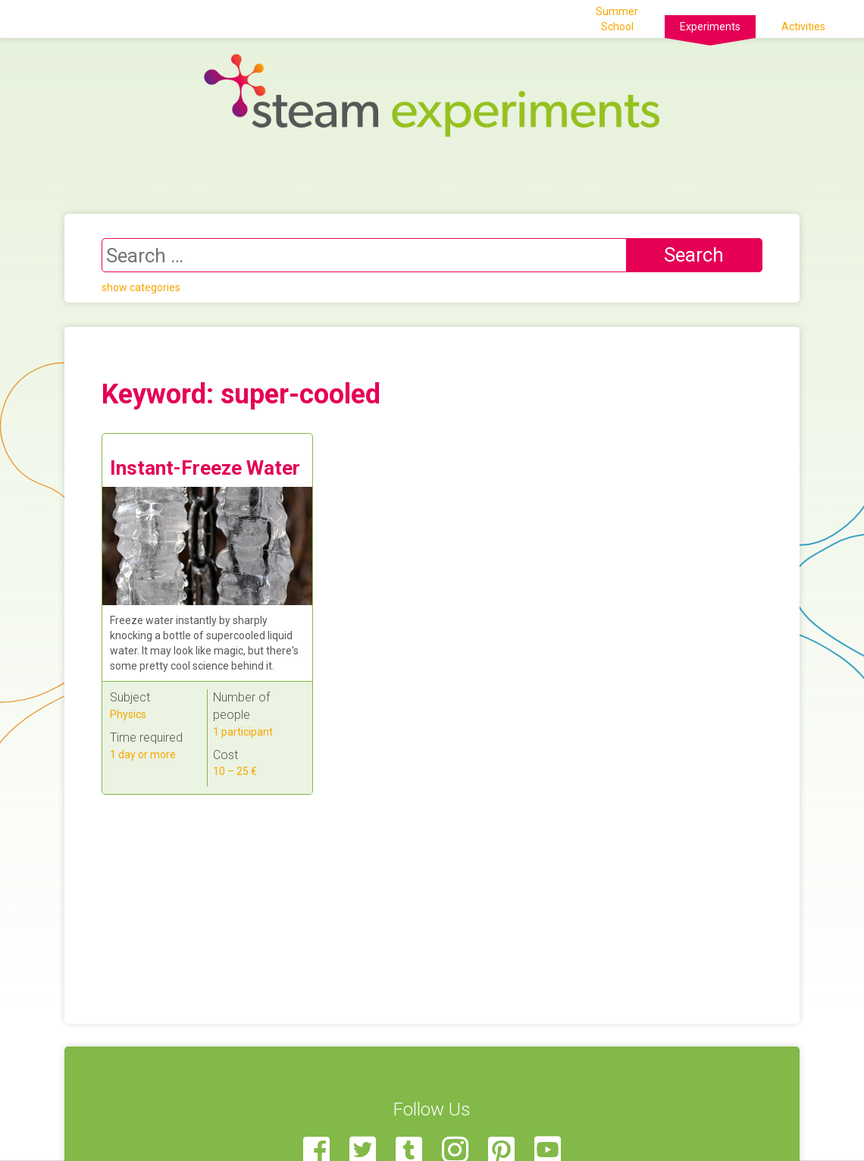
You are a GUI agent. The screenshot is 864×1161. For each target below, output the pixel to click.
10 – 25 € (235, 771)
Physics (128, 714)
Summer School (617, 19)
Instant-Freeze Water (205, 468)
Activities (803, 26)
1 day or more (143, 754)
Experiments (710, 26)
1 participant (243, 732)
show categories (141, 287)
